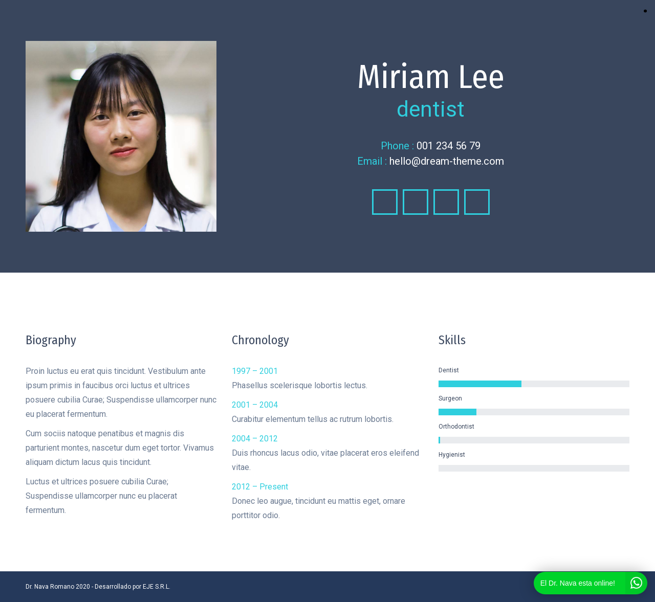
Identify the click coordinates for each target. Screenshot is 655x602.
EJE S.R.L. (156, 586)
